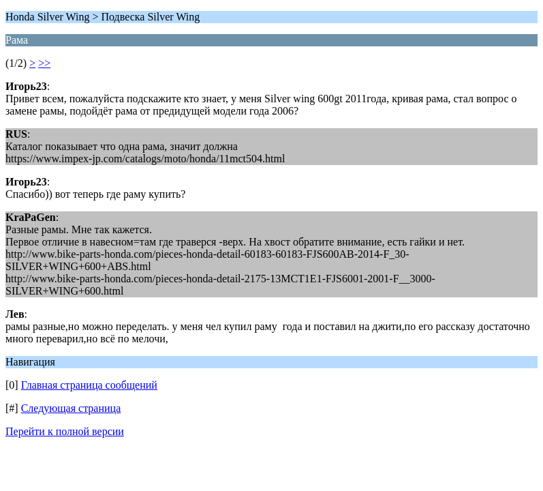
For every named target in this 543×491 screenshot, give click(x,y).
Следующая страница (71, 408)
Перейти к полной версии (64, 431)
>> (44, 63)
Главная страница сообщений (89, 385)
